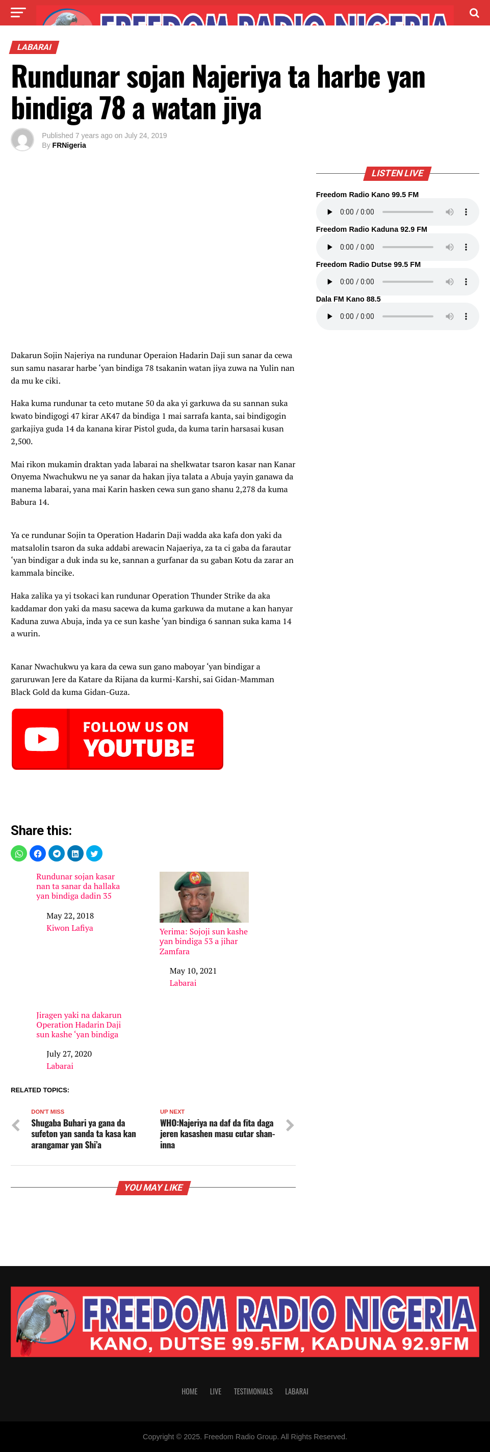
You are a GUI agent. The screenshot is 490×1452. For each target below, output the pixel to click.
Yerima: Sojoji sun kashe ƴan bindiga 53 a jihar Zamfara (204, 914)
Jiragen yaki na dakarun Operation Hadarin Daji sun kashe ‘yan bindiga (78, 1025)
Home (189, 1391)
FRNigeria (69, 145)
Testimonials (253, 1391)
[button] (19, 853)
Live (215, 1391)
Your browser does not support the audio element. (397, 212)
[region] (153, 263)
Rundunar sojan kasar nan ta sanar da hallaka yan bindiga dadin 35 (78, 886)
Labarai (183, 982)
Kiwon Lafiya (69, 927)
